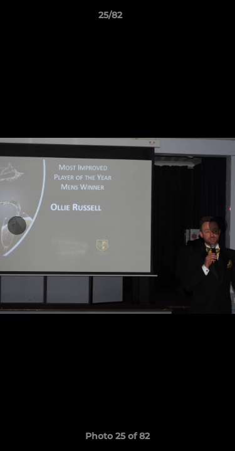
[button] (189, 18)
